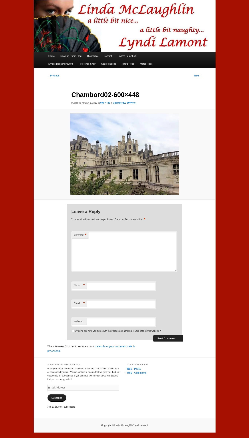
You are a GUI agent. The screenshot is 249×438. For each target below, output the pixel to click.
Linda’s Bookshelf (126, 56)
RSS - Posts (134, 369)
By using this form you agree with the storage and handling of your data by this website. (118, 331)
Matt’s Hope (128, 63)
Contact (108, 56)
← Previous (53, 75)
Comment (80, 235)
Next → (198, 75)
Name (79, 285)
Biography (92, 56)
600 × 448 (105, 103)
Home (51, 56)
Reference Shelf (87, 63)
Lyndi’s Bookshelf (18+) (60, 63)
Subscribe (56, 397)
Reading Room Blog (70, 56)
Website (78, 321)
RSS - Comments (136, 372)
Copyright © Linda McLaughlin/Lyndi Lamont (124, 425)
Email (79, 303)
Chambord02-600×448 (124, 103)
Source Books (108, 63)
